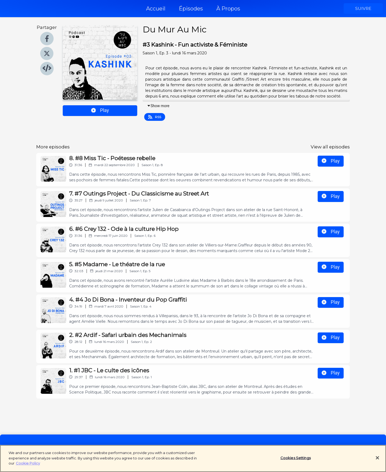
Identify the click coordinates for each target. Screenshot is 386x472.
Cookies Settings (295, 461)
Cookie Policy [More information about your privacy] (28, 466)
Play (100, 110)
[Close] (377, 461)
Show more (158, 106)
